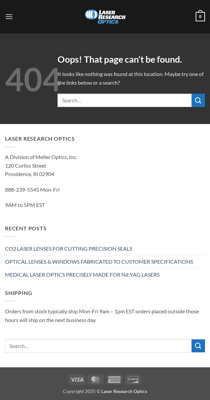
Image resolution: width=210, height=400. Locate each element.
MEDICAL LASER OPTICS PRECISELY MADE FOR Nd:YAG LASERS (82, 274)
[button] (9, 16)
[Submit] (198, 100)
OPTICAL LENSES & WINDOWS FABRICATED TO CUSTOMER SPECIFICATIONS (99, 261)
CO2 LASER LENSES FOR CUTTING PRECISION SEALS (68, 248)
